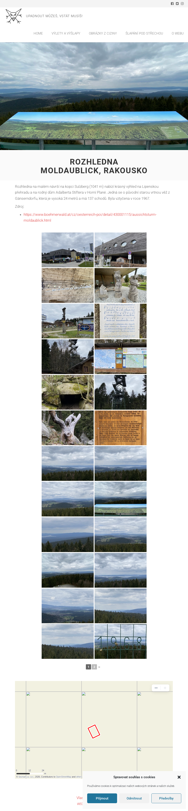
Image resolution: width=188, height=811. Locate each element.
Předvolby (166, 798)
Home (38, 33)
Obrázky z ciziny (103, 33)
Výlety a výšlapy (66, 33)
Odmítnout (134, 798)
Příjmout (102, 798)
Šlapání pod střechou (144, 33)
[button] (179, 777)
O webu (178, 33)
